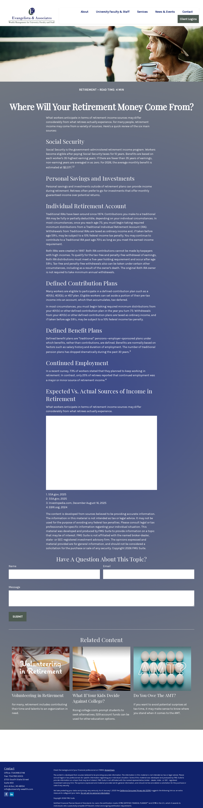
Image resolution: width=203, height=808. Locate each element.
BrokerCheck (110, 765)
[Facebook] (6, 789)
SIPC (100, 806)
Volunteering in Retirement (38, 690)
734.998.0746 (18, 767)
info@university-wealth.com (18, 784)
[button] (84, 6)
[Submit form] (17, 611)
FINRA (95, 806)
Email (107, 560)
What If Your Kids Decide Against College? (96, 693)
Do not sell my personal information (95, 788)
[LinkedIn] (12, 789)
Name (12, 560)
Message (14, 581)
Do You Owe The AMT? (155, 690)
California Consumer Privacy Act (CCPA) (135, 785)
